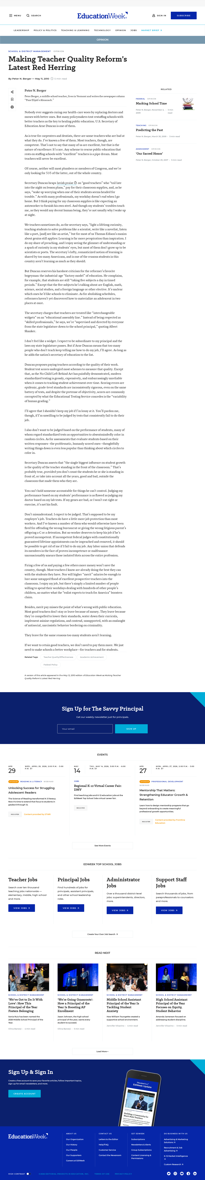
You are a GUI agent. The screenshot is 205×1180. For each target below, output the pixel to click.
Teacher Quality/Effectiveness (58, 657)
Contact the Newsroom (110, 1155)
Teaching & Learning (90, 30)
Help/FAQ (104, 1145)
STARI (48, 814)
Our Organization (75, 1139)
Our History (71, 1145)
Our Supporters (73, 1155)
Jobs (148, 30)
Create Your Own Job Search (102, 934)
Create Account (25, 1093)
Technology (117, 30)
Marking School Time (151, 103)
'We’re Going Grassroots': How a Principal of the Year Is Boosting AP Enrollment (75, 1005)
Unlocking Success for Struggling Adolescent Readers (31, 790)
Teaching (141, 125)
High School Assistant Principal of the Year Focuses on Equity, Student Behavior (171, 1005)
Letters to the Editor (108, 1139)
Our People (71, 1150)
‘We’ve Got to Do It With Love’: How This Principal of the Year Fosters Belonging (25, 1005)
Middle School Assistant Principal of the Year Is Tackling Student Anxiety (124, 1005)
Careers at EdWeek (75, 1160)
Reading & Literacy (31, 781)
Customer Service (107, 1150)
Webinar (48, 781)
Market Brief (166, 30)
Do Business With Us (176, 1134)
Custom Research (173, 1164)
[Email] (85, 728)
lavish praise (66, 183)
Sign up (131, 729)
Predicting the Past (149, 130)
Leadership (36, 30)
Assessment (142, 149)
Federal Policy (50, 665)
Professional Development (167, 781)
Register (15, 814)
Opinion (135, 30)
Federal (140, 99)
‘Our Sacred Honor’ (149, 154)
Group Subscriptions (141, 1150)
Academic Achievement (92, 657)
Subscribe (184, 15)
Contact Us (105, 1134)
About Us (71, 1134)
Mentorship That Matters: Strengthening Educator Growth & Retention (164, 795)
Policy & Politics (59, 30)
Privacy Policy (123, 1174)
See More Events (103, 845)
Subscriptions (138, 1139)
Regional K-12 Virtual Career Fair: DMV (98, 788)
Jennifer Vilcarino (115, 1026)
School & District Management (29, 51)
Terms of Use (102, 1174)
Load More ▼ (102, 1051)
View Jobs (22, 908)
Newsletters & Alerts (141, 1145)
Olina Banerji (15, 1029)
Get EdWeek (138, 1134)
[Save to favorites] (12, 99)
